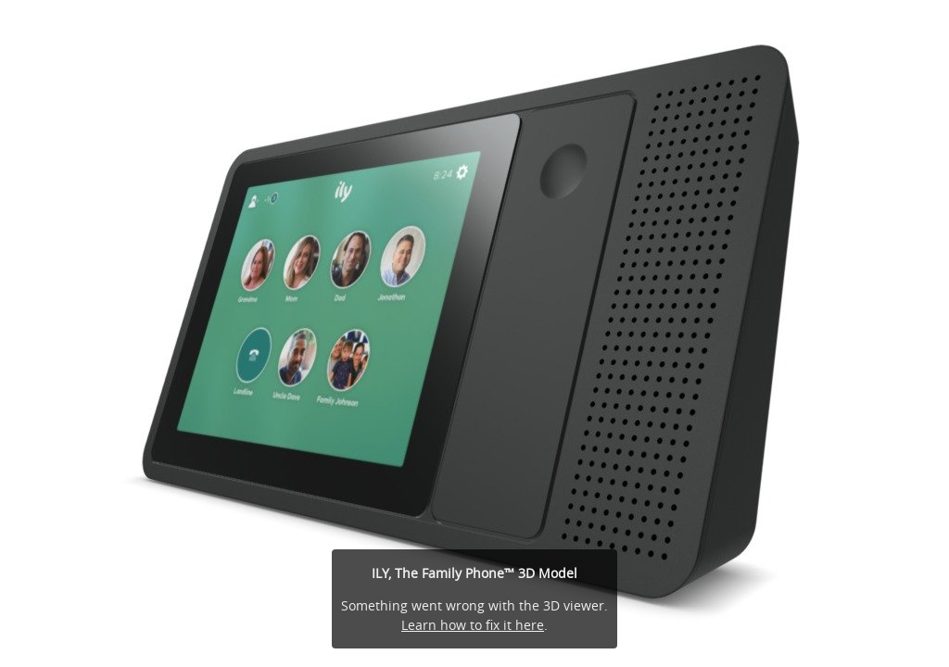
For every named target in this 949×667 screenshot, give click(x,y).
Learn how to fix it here (472, 625)
